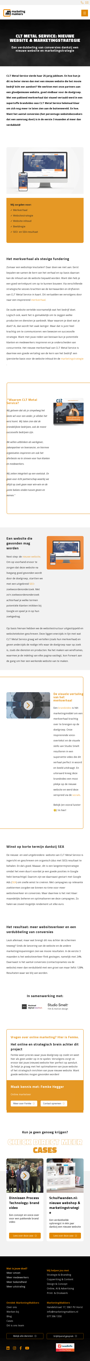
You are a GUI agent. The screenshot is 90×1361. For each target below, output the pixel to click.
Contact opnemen (52, 1114)
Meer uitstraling (16, 1299)
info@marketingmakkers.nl (62, 1322)
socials (76, 806)
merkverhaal (38, 310)
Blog (9, 1327)
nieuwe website (31, 567)
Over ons (12, 1318)
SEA (14, 893)
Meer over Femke (22, 1114)
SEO (31, 594)
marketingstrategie (72, 369)
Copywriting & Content (60, 1290)
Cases (10, 1331)
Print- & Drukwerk (57, 1304)
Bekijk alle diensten (23, 1336)
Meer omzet (13, 1285)
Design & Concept (57, 1294)
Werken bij (13, 1322)
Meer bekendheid (17, 1294)
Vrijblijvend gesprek (63, 1336)
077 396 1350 (54, 1327)
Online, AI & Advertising (60, 1299)
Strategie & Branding (59, 1285)
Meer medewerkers (18, 1290)
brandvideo (64, 718)
